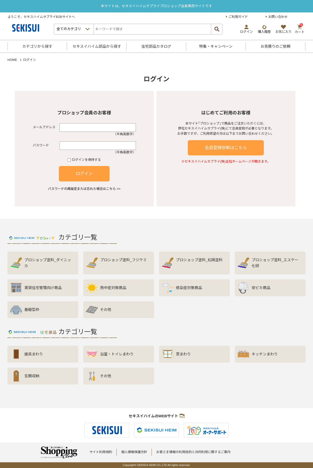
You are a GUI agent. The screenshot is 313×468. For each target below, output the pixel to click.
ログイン (84, 173)
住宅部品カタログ (156, 46)
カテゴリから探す (37, 46)
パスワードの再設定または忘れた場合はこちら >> (84, 189)
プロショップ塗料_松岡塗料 (199, 260)
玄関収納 (31, 376)
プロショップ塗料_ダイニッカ (47, 263)
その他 (105, 309)
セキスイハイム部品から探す (97, 46)
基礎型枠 (31, 309)
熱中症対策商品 (113, 288)
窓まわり (183, 354)
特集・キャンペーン (216, 46)
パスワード (41, 145)
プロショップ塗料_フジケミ (123, 260)
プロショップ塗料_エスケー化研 (275, 263)
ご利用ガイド (238, 17)
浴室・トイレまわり (117, 354)
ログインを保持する (86, 160)
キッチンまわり (265, 354)
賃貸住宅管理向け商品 (43, 288)
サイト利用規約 (100, 452)
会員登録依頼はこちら (226, 147)
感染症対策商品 (189, 288)
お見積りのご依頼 (275, 46)
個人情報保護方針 (134, 452)
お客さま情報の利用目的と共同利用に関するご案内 (193, 452)
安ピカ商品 (261, 288)
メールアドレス (44, 127)
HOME (12, 60)
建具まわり (33, 354)
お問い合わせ (278, 17)
